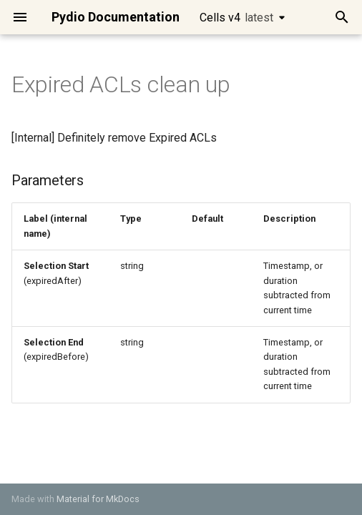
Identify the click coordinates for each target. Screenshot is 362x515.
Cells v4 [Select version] (236, 17)
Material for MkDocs (98, 499)
